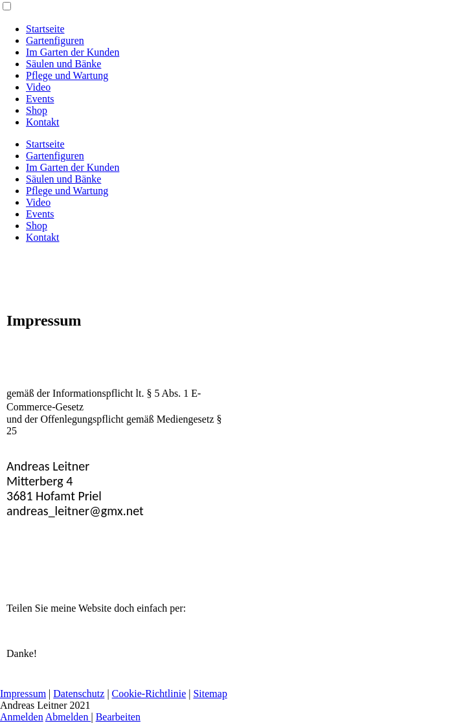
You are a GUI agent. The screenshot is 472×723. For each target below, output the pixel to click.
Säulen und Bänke (63, 63)
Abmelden (68, 716)
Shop (36, 110)
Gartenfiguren (55, 40)
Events (40, 98)
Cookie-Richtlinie (149, 693)
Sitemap (210, 693)
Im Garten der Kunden (72, 52)
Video (38, 87)
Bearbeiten (118, 716)
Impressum (23, 693)
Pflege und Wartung (67, 75)
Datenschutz (78, 693)
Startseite (45, 28)
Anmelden (21, 716)
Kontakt (43, 122)
